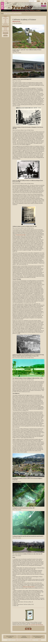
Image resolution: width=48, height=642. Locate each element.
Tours (18, 13)
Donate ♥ (43, 5)
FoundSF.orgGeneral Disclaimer (24, 637)
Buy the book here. (39, 624)
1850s (5, 19)
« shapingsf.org (4, 10)
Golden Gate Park (5, 18)
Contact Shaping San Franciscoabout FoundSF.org (38, 637)
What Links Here (5, 24)
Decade (5, 13)
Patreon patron (5, 35)
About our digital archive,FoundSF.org (10, 637)
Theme (16, 13)
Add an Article (5, 27)
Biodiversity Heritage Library (29, 586)
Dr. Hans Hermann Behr (21, 234)
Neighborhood (9, 13)
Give (20, 13)
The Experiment (32, 624)
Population (12, 13)
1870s (5, 20)
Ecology (5, 17)
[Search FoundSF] (32, 1)
